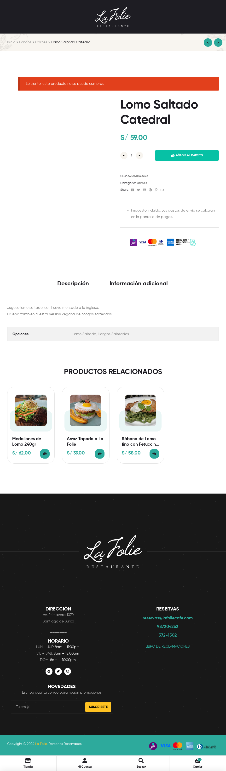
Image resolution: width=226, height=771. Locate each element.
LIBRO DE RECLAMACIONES (167, 646)
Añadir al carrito (189, 155)
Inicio (11, 42)
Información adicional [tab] (139, 284)
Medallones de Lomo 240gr (26, 442)
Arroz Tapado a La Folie (85, 442)
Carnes (41, 42)
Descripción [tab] (73, 284)
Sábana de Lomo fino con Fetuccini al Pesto (139, 442)
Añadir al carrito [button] (45, 454)
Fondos (25, 42)
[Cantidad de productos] (131, 155)
